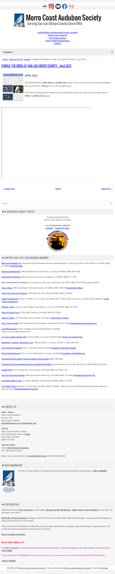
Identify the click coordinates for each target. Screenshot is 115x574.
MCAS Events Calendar (57, 35)
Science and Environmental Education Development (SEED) (26, 364)
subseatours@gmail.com (84, 375)
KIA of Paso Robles (9, 323)
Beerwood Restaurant (10, 271)
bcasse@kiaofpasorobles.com (83, 323)
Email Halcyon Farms (60, 318)
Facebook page (62, 228)
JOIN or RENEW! (99, 471)
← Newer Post (8, 189)
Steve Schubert (91, 510)
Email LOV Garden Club (73, 337)
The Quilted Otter (8, 386)
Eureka (27, 59)
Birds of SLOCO (16, 59)
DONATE (57, 43)
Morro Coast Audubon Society (32, 568)
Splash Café (6, 370)
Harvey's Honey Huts (10, 312)
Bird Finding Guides (57, 38)
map (27, 434)
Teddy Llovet (77, 510)
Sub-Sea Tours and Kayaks (13, 375)
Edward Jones (7, 307)
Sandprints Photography (11, 359)
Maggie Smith (52, 510)
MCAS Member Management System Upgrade (57, 32)
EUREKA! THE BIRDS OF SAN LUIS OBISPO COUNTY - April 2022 (36, 65)
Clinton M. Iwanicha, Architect (14, 293)
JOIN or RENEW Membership (57, 41)
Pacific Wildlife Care (37, 456)
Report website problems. (13, 534)
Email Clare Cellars (75, 288)
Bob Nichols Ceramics (11, 277)
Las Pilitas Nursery (9, 329)
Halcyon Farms (7, 318)
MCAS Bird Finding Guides (13, 518)
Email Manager (16, 266)
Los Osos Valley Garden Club (14, 337)
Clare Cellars (6, 288)
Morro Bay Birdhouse (10, 353)
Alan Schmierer (25, 510)
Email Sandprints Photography (36, 359)
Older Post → (107, 189)
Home (5, 59)
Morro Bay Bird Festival (11, 348)
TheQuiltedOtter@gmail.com (26, 389)
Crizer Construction (9, 299)
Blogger (104, 568)
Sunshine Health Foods (11, 381)
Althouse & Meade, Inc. (11, 263)
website (49, 228)
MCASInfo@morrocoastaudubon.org (18, 423)
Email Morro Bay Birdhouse (73, 353)
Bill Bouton (65, 510)
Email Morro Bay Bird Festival (63, 348)
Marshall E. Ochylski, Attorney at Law (17, 342)
